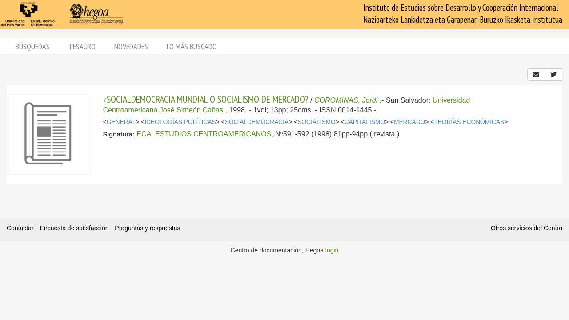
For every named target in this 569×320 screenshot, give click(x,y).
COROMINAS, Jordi (345, 100)
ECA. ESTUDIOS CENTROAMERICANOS (203, 134)
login (332, 250)
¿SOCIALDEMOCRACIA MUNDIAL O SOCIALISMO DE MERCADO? (206, 99)
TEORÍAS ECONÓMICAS (469, 122)
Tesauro (82, 46)
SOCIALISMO (316, 122)
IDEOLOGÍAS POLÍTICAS (180, 122)
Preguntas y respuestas (147, 228)
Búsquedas (33, 46)
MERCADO (409, 122)
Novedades (131, 46)
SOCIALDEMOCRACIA (257, 122)
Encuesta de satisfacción (74, 228)
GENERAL (121, 122)
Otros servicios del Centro (526, 228)
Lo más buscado (192, 46)
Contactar (20, 228)
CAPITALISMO (365, 122)
